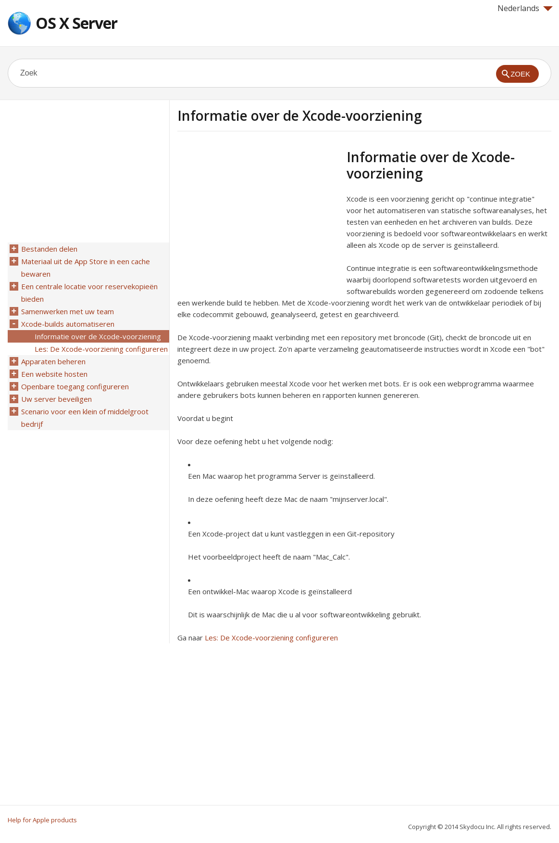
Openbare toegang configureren (75, 386)
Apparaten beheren (53, 361)
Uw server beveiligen (56, 399)
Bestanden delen (49, 249)
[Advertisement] (258, 216)
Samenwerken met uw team (67, 311)
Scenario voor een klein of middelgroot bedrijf (85, 418)
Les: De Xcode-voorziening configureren (271, 637)
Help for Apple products (42, 820)
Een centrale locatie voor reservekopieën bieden (89, 292)
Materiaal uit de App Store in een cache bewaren (85, 267)
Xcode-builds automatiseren (67, 324)
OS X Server (76, 23)
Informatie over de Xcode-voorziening (98, 336)
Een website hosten (54, 374)
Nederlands (525, 8)
